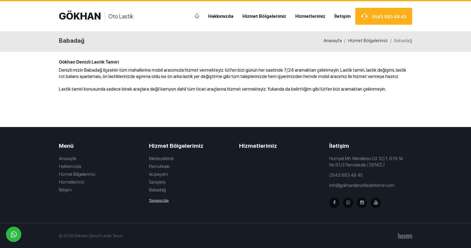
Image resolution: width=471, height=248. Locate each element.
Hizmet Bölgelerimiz (264, 16)
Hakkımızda (220, 16)
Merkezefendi (161, 158)
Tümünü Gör (159, 200)
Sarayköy (157, 182)
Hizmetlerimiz (310, 16)
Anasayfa (333, 40)
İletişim (342, 16)
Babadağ (157, 190)
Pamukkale (159, 166)
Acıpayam (158, 174)
